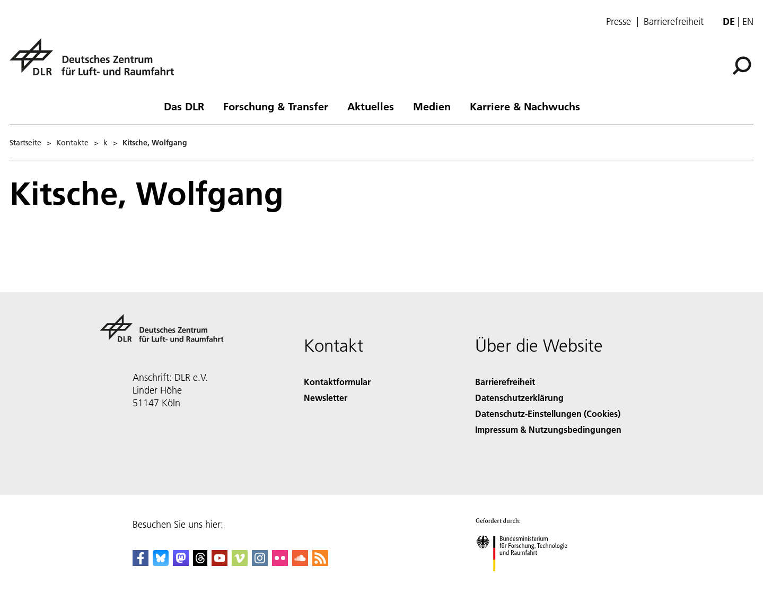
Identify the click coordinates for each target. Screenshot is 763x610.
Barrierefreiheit (674, 22)
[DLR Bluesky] (161, 562)
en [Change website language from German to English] (747, 21)
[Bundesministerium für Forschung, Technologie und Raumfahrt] (527, 580)
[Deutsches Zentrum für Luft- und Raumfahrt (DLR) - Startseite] (96, 63)
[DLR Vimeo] (240, 562)
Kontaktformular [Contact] (337, 381)
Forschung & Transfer (275, 106)
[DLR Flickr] (280, 562)
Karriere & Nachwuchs (525, 106)
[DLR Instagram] (260, 562)
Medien (432, 106)
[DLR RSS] (320, 562)
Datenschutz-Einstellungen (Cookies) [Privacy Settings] (547, 413)
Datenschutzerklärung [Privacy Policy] (519, 397)
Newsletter (325, 397)
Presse (618, 22)
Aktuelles (370, 106)
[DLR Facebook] (140, 562)
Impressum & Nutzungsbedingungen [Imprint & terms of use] (548, 429)
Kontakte (72, 142)
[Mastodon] (181, 562)
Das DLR (184, 106)
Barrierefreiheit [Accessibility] (505, 381)
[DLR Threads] (200, 562)
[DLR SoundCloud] (300, 562)
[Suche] (741, 65)
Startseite (25, 142)
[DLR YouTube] (219, 562)
